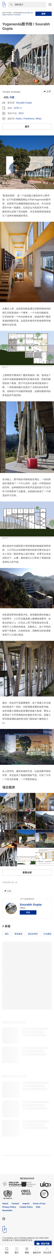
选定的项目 (33, 934)
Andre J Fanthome (24, 118)
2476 (16, 108)
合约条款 (28, 12)
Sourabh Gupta (24, 102)
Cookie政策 (17, 14)
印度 (12, 97)
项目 (7, 934)
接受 (43, 14)
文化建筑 (47, 934)
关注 (28, 912)
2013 (21, 113)
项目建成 (18, 934)
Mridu (38, 118)
